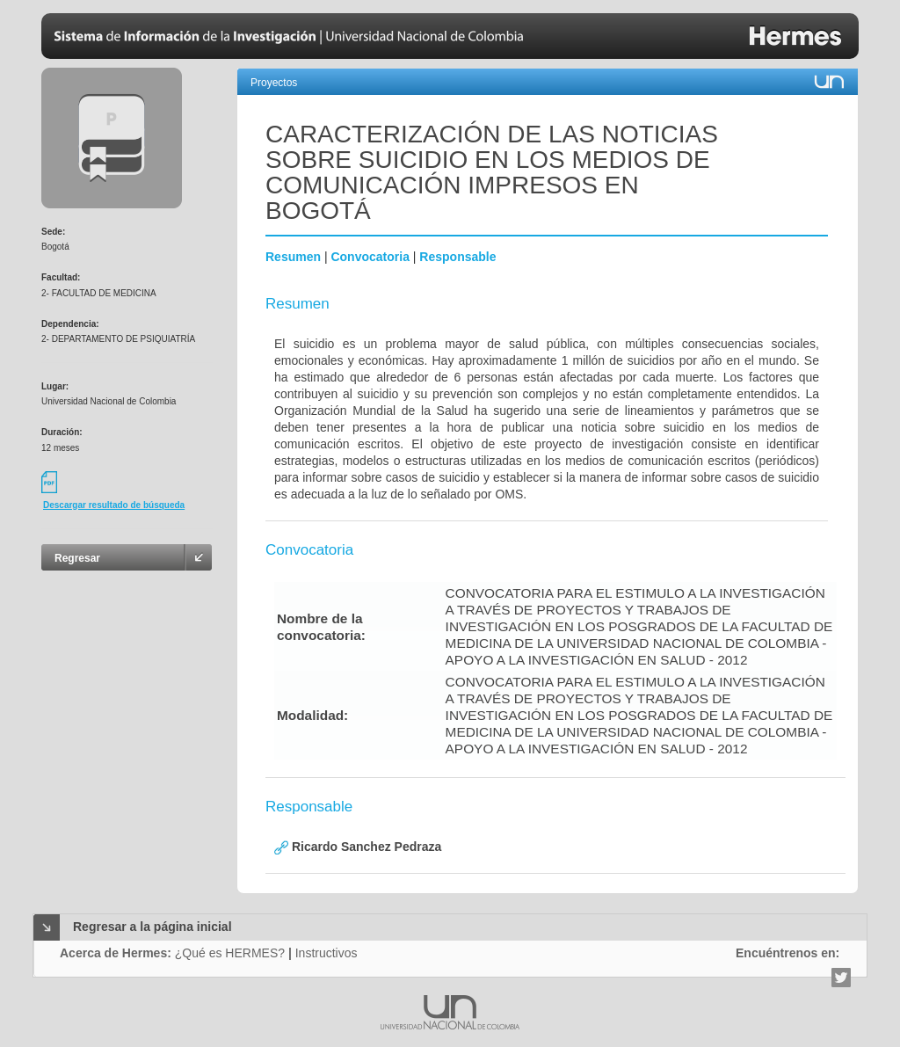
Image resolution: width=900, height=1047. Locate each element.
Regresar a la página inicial (152, 927)
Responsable (457, 257)
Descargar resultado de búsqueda (114, 505)
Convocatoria (369, 257)
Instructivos (326, 953)
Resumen (293, 257)
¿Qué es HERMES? (230, 953)
